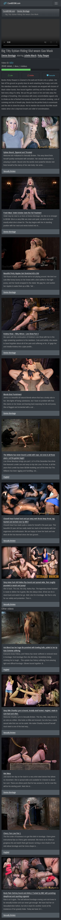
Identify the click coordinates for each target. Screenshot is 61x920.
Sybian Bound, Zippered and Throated (17, 152)
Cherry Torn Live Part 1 (12, 833)
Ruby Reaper (43, 55)
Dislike (30, 75)
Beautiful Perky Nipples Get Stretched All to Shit (21, 273)
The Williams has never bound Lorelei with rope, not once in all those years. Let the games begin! (29, 456)
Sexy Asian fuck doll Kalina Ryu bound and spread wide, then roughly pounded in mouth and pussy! (29, 583)
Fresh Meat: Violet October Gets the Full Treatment (22, 213)
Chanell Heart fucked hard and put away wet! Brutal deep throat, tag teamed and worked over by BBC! (29, 520)
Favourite (51, 75)
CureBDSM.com (11, 3)
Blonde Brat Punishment (12, 394)
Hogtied (6, 477)
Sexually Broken (9, 171)
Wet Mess (7, 773)
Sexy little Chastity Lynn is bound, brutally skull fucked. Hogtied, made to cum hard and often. (30, 712)
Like (10, 75)
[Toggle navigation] (56, 3)
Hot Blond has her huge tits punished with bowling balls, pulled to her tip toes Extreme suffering (30, 649)
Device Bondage (23, 11)
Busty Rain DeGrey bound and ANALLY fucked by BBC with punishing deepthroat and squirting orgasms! (29, 894)
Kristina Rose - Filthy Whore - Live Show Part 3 (21, 334)
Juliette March (30, 55)
